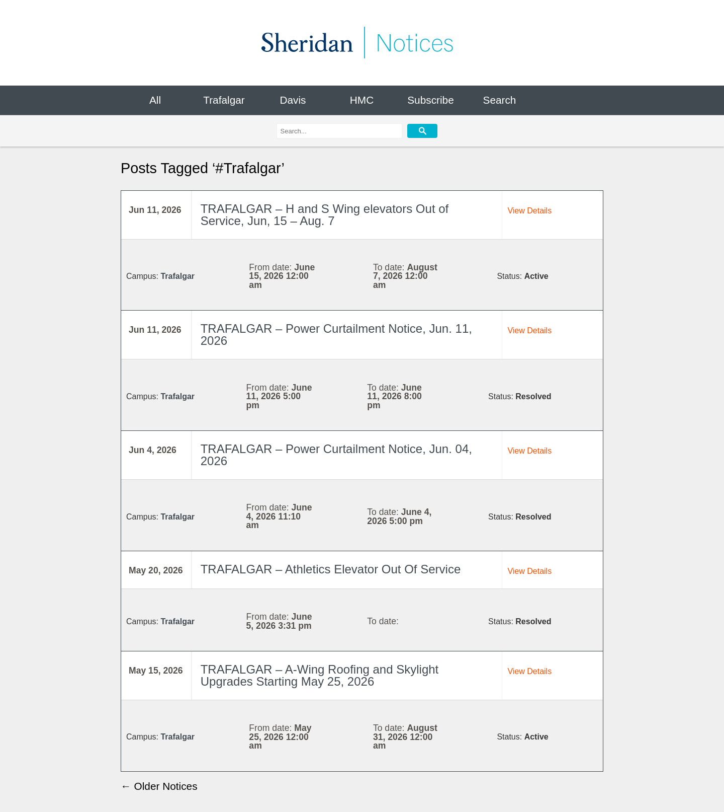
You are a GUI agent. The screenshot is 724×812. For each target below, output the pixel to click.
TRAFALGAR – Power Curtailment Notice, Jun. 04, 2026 (336, 455)
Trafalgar (223, 100)
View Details (529, 210)
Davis (293, 100)
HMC (362, 100)
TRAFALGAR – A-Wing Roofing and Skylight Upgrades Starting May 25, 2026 (320, 675)
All (155, 100)
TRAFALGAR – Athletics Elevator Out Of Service (331, 569)
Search (499, 100)
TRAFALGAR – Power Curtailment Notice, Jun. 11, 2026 (336, 335)
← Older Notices (159, 786)
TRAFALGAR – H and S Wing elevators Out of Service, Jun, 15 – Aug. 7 (325, 215)
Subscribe (430, 100)
